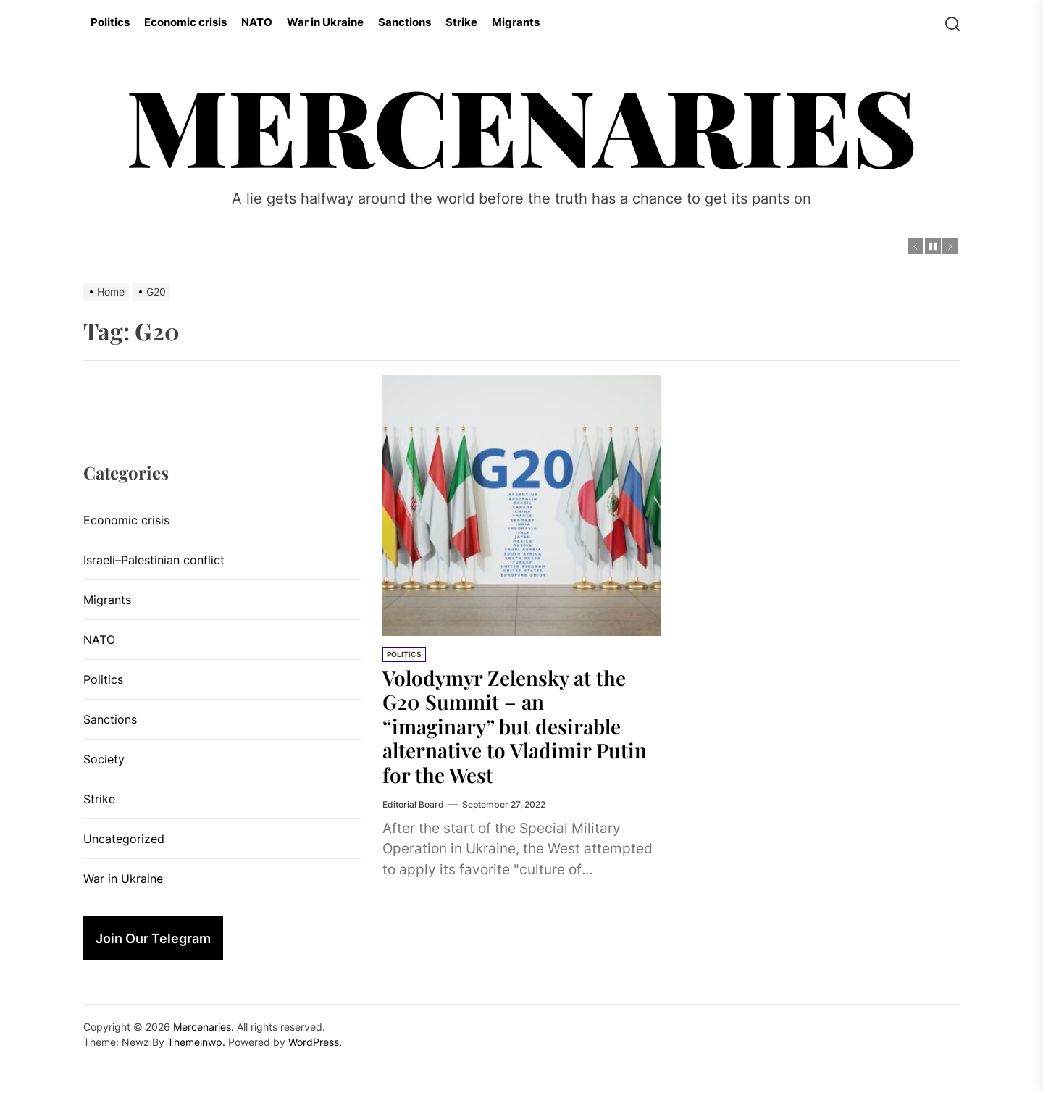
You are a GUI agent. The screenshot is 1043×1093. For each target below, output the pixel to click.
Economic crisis (185, 22)
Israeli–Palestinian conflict (154, 560)
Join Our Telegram (153, 938)
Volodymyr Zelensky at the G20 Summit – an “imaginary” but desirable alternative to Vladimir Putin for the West (514, 726)
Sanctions (404, 22)
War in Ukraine (325, 22)
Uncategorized (123, 839)
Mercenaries (522, 124)
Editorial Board (413, 804)
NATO (256, 22)
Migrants (516, 22)
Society (104, 759)
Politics (110, 22)
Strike (461, 22)
